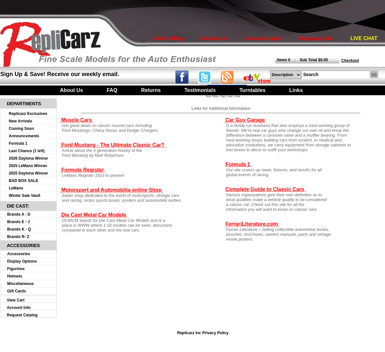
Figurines (16, 269)
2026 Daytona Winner (28, 158)
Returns (151, 90)
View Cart (15, 300)
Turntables (252, 90)
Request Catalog (22, 315)
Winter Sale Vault (24, 195)
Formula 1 (18, 143)
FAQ (112, 90)
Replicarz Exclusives (28, 113)
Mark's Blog (168, 38)
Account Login (263, 38)
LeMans (16, 188)
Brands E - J (18, 222)
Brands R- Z (18, 236)
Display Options (22, 261)
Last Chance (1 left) (27, 151)
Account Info (18, 307)
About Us (71, 90)
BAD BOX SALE (23, 180)
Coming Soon (21, 128)
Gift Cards (16, 291)
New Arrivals (20, 121)
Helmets (14, 276)
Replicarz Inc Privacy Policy (203, 333)
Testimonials (200, 90)
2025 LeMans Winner (28, 166)
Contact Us (213, 38)
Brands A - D (18, 214)
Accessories (18, 254)
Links (296, 90)
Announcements (24, 136)
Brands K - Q (19, 229)
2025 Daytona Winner (28, 173)
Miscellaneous (20, 283)
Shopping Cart (316, 38)
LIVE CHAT (363, 38)
